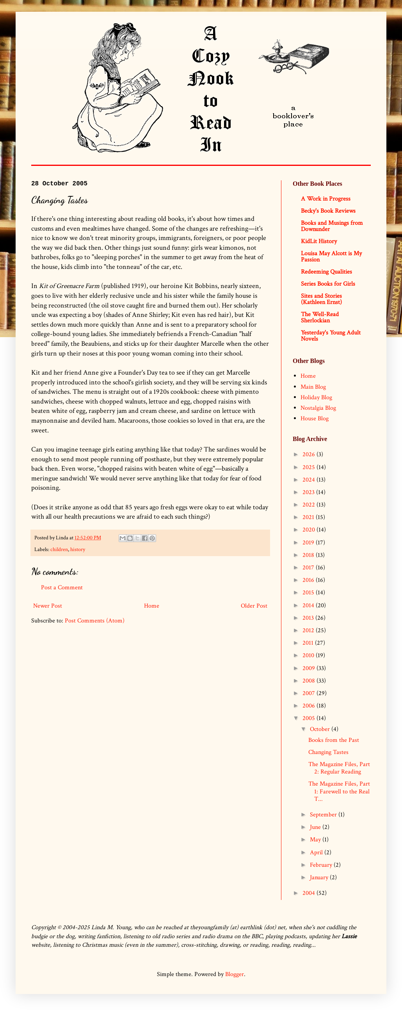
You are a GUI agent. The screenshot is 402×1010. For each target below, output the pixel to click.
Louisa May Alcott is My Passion (331, 256)
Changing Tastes (328, 752)
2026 (309, 454)
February (322, 865)
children (59, 549)
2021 (309, 517)
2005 (309, 718)
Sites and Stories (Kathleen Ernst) (321, 299)
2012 (309, 630)
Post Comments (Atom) (95, 621)
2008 (309, 681)
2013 (308, 618)
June (316, 827)
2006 (309, 706)
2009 (309, 668)
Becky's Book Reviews (328, 211)
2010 (309, 655)
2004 (309, 893)
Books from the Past (333, 740)
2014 (309, 605)
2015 (309, 593)
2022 (309, 505)
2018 (309, 555)
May (316, 840)
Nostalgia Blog (318, 408)
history (77, 549)
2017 (309, 568)
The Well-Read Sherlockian (320, 317)
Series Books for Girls (328, 284)
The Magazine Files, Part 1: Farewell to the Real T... (339, 791)
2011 (308, 643)
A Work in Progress (325, 199)
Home (151, 606)
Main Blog (313, 387)
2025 (309, 467)
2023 (309, 492)
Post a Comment (62, 587)
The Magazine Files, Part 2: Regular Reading (339, 768)
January (320, 877)
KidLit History (319, 241)
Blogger (234, 974)
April (317, 852)
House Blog (315, 418)
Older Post (254, 606)
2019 (309, 543)
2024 (309, 480)
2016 (309, 580)
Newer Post (47, 606)
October (320, 729)
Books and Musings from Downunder (332, 226)
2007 (309, 693)
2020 (309, 530)
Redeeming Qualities (326, 272)
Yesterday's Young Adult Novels (331, 336)
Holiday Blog (316, 397)
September (324, 815)
